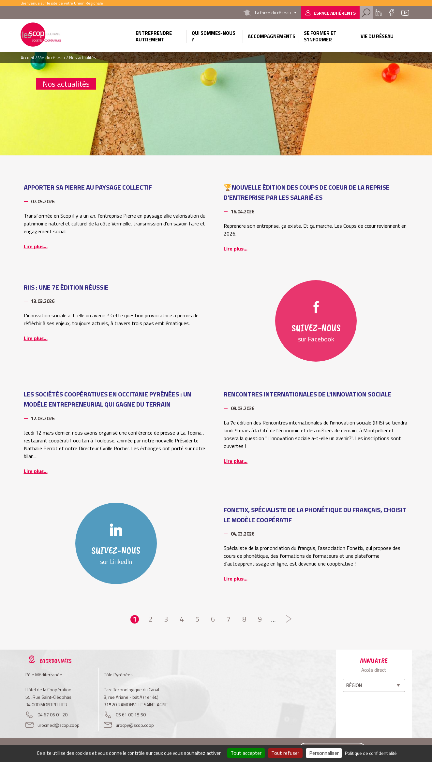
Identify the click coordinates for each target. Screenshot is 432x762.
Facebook (391, 12)
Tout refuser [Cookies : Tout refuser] (285, 753)
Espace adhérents (335, 12)
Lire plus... (36, 246)
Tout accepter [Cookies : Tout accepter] (246, 753)
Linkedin (378, 12)
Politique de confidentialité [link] (371, 753)
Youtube (405, 12)
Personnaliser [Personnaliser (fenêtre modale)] (324, 753)
